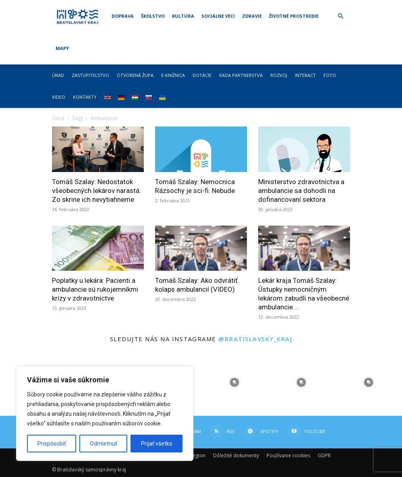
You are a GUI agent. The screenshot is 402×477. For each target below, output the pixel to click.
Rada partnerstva (241, 75)
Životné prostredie (294, 16)
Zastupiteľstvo (90, 75)
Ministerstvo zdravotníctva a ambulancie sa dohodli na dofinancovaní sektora (301, 190)
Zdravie (252, 16)
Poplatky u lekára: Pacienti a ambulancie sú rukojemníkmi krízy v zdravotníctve (95, 289)
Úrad (58, 75)
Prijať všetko (156, 443)
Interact (305, 75)
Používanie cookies (288, 455)
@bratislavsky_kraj (255, 339)
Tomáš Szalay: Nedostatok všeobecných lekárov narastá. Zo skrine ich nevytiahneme (96, 190)
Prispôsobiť (51, 443)
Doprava (123, 16)
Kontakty (85, 97)
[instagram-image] (234, 382)
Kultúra (183, 16)
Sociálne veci (218, 16)
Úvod (58, 118)
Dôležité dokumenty (236, 455)
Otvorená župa (135, 75)
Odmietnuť (103, 443)
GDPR (324, 455)
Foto (329, 75)
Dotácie (202, 75)
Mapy (62, 48)
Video (58, 97)
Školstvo (153, 16)
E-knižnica (173, 75)
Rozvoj (278, 75)
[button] (340, 16)
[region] (104, 414)
